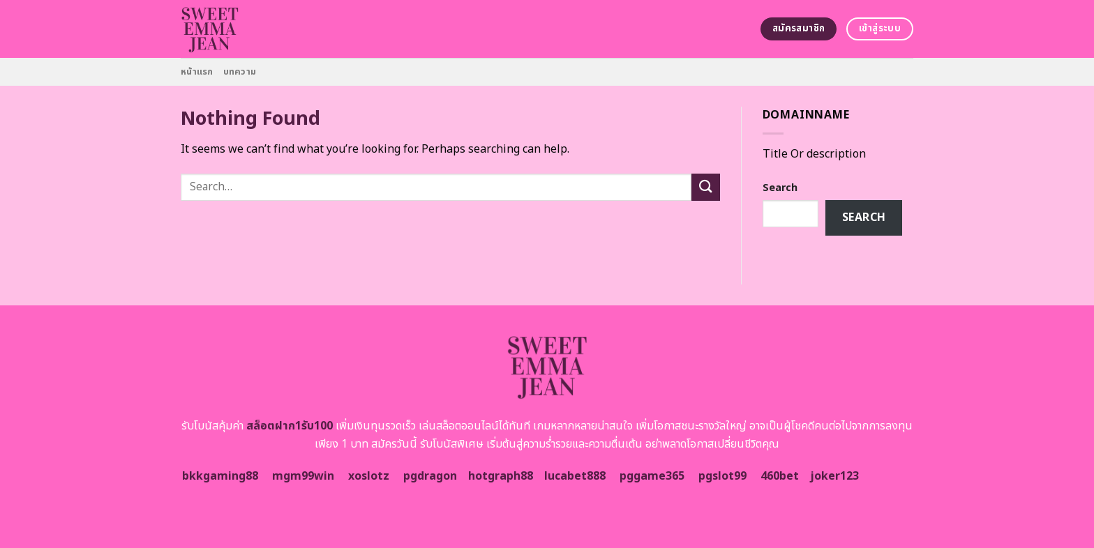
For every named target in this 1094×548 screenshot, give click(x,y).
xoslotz (368, 476)
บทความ (240, 72)
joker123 (834, 476)
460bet (779, 476)
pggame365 (652, 476)
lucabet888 (575, 476)
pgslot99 (722, 476)
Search (780, 188)
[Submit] (705, 187)
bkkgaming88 (220, 476)
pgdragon (430, 476)
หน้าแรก (197, 72)
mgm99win (303, 476)
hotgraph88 (500, 476)
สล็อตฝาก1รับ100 (289, 426)
